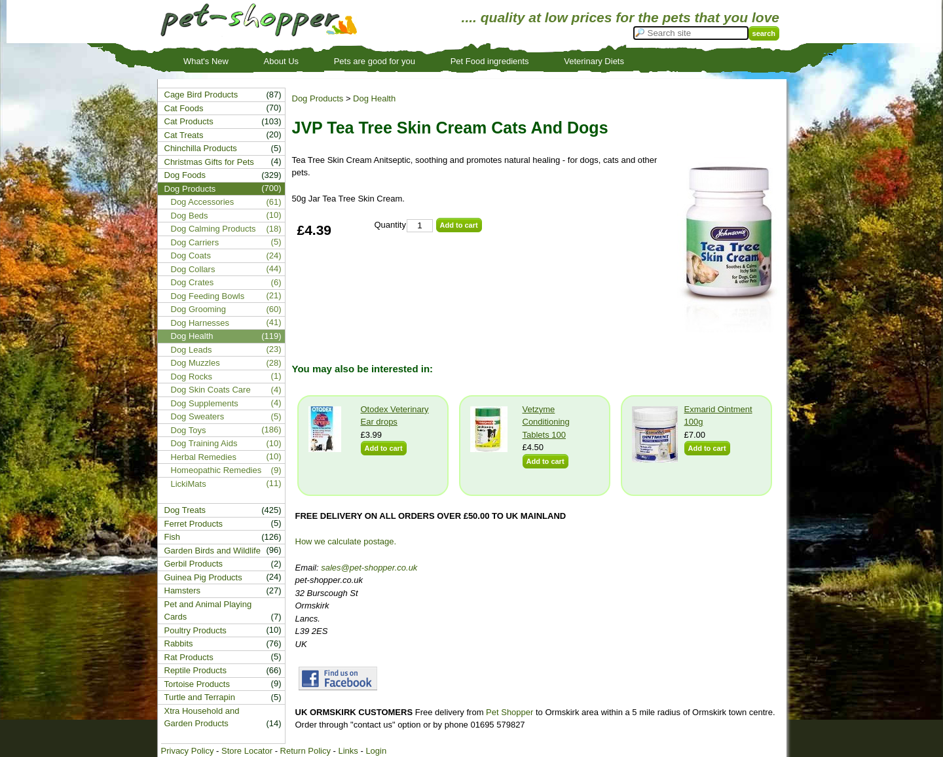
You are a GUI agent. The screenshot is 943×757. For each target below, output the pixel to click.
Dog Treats (185, 510)
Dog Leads (191, 350)
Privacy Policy (187, 751)
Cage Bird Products (201, 94)
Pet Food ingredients (490, 61)
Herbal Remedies (203, 457)
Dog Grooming (199, 309)
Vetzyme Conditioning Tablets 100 (546, 422)
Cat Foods (184, 108)
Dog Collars (193, 269)
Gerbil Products (193, 564)
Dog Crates (192, 282)
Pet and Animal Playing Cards (208, 610)
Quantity (390, 225)
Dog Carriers (195, 242)
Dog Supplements (204, 403)
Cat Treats (184, 135)
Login (375, 751)
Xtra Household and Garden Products (202, 717)
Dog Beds (189, 215)
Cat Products (188, 121)
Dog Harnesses (200, 323)
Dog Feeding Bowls (208, 296)
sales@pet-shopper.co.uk (369, 567)
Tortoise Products (197, 684)
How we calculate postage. (346, 541)
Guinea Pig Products (203, 577)
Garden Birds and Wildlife (212, 550)
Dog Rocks (192, 376)
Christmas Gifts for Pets (209, 162)
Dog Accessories (202, 202)
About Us (281, 61)
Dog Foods (185, 175)
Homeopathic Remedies (216, 470)
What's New (206, 61)
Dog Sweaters (198, 416)
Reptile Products (195, 670)
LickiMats (188, 484)
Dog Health (374, 98)
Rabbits (178, 643)
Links (348, 751)
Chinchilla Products (200, 148)
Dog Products (318, 98)
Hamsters (182, 590)
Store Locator (246, 751)
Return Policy (305, 751)
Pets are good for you (374, 61)
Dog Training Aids (204, 443)
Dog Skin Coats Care (211, 390)
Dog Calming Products (213, 229)
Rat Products (188, 657)
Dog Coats (191, 255)
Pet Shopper (509, 712)
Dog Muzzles (195, 363)
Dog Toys (188, 430)
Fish (172, 537)
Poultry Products (195, 630)
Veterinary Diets (594, 61)
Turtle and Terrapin (199, 697)
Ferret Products (193, 524)
